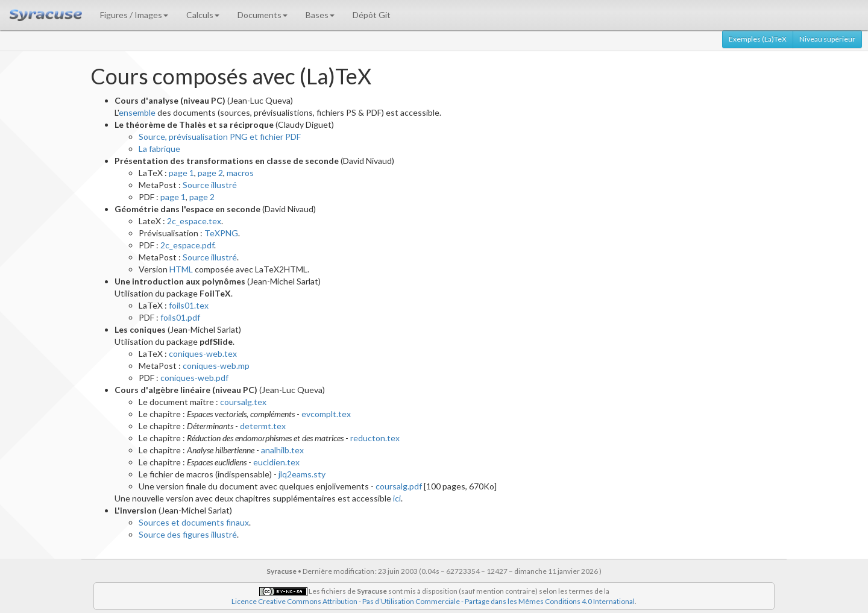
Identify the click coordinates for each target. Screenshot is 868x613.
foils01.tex (189, 305)
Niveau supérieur (827, 38)
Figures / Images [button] (134, 15)
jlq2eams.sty (302, 474)
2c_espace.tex (194, 221)
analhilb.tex (282, 450)
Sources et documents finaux (194, 522)
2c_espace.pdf (187, 245)
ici (397, 498)
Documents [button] (262, 15)
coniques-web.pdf (194, 378)
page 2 (210, 173)
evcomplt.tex (326, 414)
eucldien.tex (276, 462)
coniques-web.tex (203, 353)
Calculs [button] (202, 15)
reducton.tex (375, 438)
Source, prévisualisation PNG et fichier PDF (220, 136)
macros (240, 173)
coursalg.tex (243, 402)
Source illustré (210, 185)
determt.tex (263, 426)
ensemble (137, 112)
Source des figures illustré (188, 534)
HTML (181, 269)
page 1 (181, 173)
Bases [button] (320, 15)
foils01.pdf (180, 317)
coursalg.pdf (399, 486)
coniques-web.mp (216, 365)
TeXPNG (221, 233)
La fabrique (159, 148)
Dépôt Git (372, 15)
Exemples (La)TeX (758, 38)
